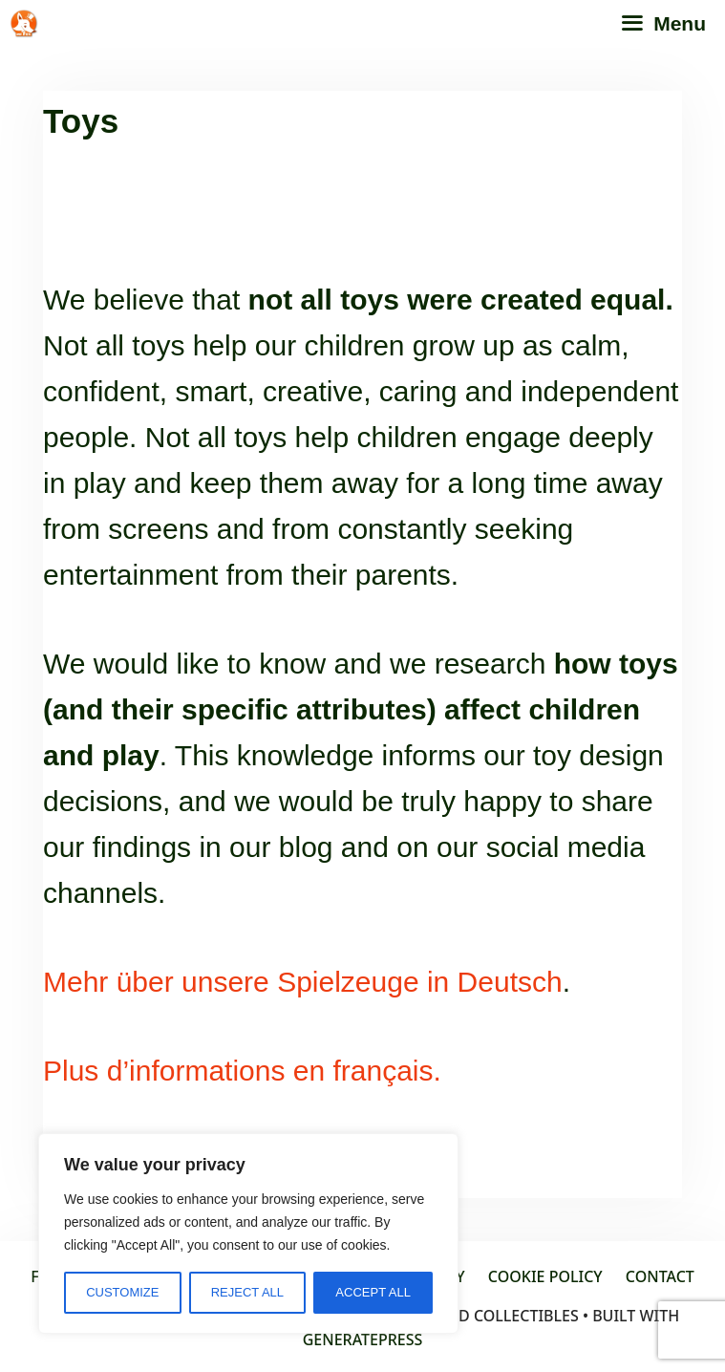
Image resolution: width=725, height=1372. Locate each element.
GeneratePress (363, 1339)
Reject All (247, 1292)
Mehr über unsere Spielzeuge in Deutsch (303, 981)
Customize (122, 1292)
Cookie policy (545, 1276)
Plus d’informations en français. (242, 1070)
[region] (248, 1233)
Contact (660, 1276)
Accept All (373, 1292)
